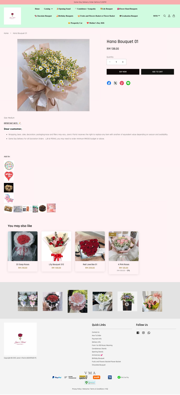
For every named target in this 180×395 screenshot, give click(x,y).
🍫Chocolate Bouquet (43, 16)
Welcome (86, 390)
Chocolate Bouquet (98, 365)
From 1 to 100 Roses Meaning (102, 346)
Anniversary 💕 (97, 356)
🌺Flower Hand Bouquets (127, 9)
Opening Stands (97, 352)
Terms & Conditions (97, 390)
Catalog (48, 9)
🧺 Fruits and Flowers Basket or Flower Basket (96, 16)
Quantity (110, 57)
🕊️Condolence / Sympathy (85, 9)
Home (37, 9)
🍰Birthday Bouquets (64, 16)
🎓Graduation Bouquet (128, 16)
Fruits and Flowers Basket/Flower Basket (106, 362)
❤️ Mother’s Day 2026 (95, 23)
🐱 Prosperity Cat (75, 23)
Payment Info (97, 339)
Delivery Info (96, 343)
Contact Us (95, 333)
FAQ (106, 390)
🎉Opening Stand (64, 9)
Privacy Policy (76, 390)
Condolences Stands (99, 349)
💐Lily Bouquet (106, 9)
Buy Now (123, 72)
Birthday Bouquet (98, 359)
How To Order (96, 336)
